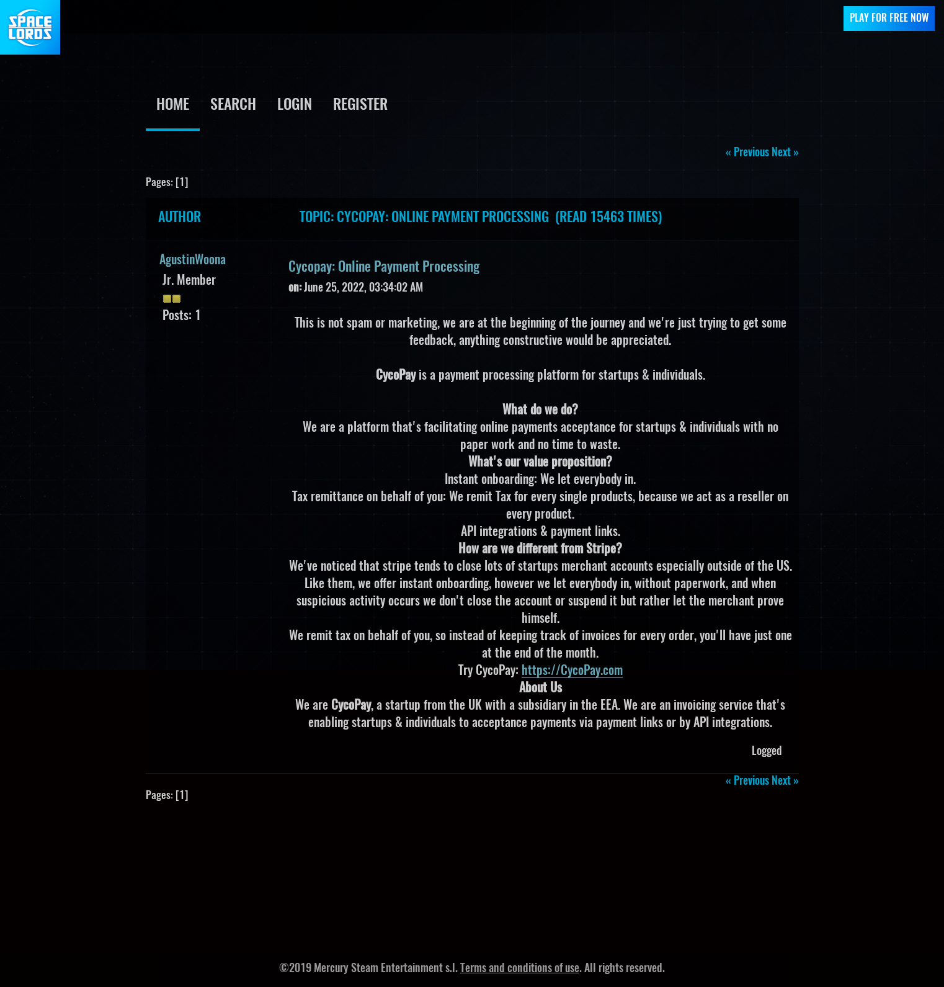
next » (785, 153)
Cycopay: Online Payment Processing (383, 267)
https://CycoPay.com (572, 671)
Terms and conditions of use (519, 969)
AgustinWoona (192, 260)
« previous (747, 153)
